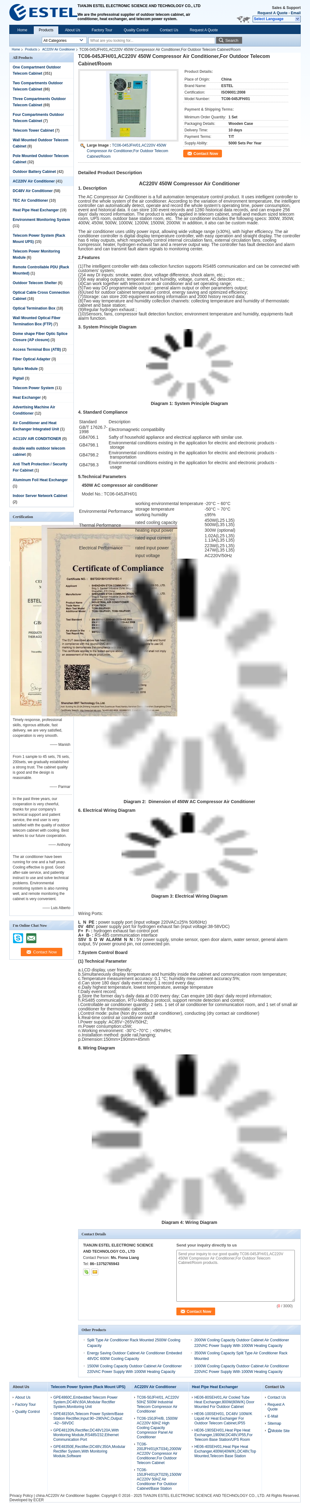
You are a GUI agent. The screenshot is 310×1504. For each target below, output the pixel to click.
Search (231, 40)
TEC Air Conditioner (30, 200)
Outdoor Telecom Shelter (35, 283)
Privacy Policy (21, 1495)
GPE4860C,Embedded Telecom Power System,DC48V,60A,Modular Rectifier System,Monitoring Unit (85, 1402)
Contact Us (169, 30)
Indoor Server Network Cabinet (40, 496)
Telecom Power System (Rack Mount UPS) (88, 1387)
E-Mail (273, 1416)
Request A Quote (272, 13)
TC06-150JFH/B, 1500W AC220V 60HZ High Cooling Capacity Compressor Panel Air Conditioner (157, 1427)
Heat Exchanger (27, 397)
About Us (72, 30)
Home (22, 30)
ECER (38, 1500)
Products (46, 30)
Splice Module (25, 369)
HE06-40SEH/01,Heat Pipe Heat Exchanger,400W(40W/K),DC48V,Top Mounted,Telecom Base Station (225, 1451)
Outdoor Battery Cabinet (34, 171)
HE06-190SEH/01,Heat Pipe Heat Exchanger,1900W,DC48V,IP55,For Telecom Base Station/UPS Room (223, 1435)
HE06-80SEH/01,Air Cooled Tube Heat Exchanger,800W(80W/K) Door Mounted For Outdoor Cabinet (224, 1402)
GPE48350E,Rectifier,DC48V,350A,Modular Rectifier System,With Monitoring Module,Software (89, 1451)
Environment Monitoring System (41, 220)
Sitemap (274, 1423)
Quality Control (136, 30)
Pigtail (18, 378)
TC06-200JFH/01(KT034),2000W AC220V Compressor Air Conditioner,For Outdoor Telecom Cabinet (159, 1453)
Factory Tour (102, 30)
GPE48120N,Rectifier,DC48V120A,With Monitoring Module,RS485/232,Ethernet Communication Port (86, 1435)
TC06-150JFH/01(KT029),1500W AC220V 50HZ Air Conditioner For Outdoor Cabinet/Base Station (159, 1479)
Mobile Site (279, 1431)
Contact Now (205, 153)
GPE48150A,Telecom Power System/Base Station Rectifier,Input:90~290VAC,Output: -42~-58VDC (88, 1418)
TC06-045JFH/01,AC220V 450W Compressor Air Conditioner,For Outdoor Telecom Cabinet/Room (127, 151)
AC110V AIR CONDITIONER (37, 439)
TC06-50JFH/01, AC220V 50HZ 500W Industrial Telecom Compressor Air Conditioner (158, 1404)
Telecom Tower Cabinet (33, 130)
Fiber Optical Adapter (32, 359)
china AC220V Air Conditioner (60, 1495)
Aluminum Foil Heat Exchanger (40, 480)
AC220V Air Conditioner (58, 49)
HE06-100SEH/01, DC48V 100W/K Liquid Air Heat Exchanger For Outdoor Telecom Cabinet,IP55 (223, 1418)
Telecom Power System (33, 388)
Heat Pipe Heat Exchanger (36, 210)
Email (296, 13)
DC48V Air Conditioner (33, 191)
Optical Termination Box (34, 308)
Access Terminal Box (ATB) (37, 349)
